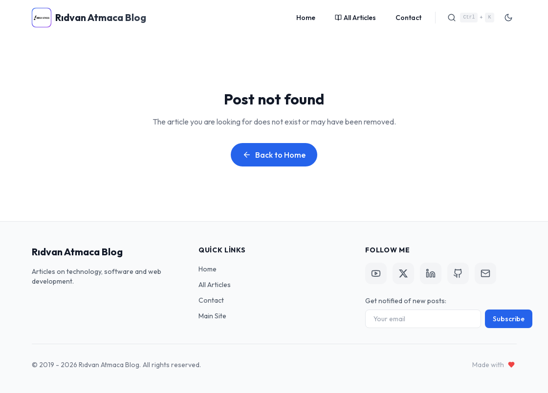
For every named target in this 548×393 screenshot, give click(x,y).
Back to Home (274, 155)
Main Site (212, 315)
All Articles (355, 17)
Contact (408, 17)
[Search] (470, 17)
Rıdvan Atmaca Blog (77, 252)
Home (305, 17)
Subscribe (509, 318)
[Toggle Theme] (508, 17)
